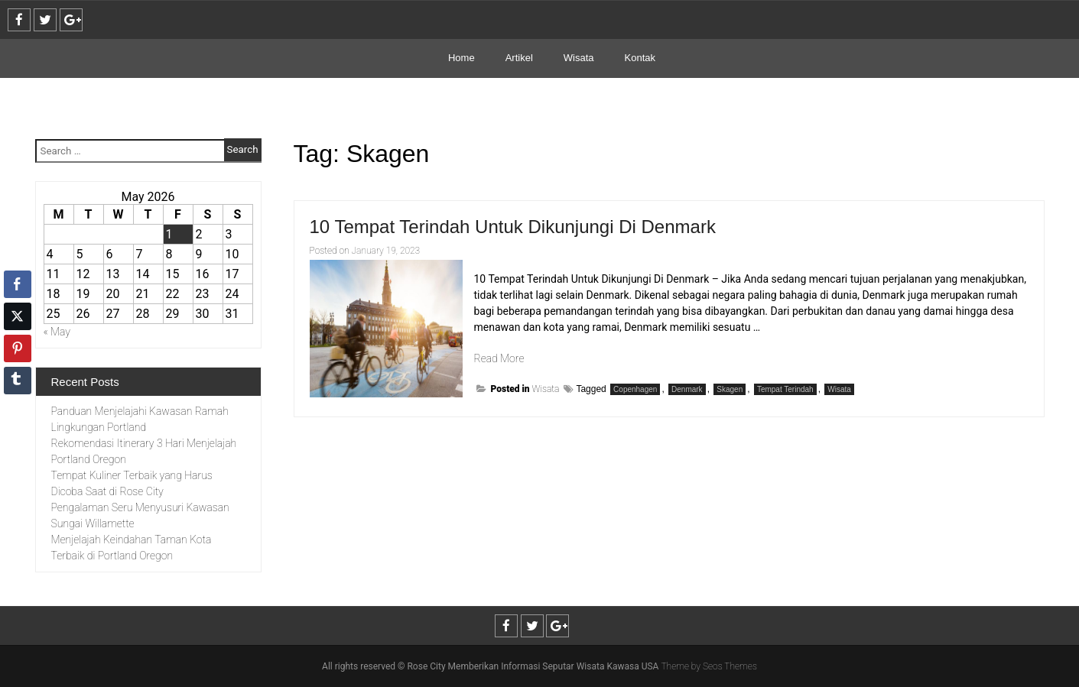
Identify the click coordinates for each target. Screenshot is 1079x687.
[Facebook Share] (17, 284)
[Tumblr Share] (17, 380)
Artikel (519, 57)
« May (57, 332)
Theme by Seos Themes (708, 666)
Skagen (730, 389)
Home (461, 57)
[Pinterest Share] (17, 348)
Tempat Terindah (785, 389)
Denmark (687, 389)
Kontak (640, 57)
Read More (499, 358)
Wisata (579, 57)
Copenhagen (635, 389)
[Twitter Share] (17, 316)
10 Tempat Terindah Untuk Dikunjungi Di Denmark (513, 226)
